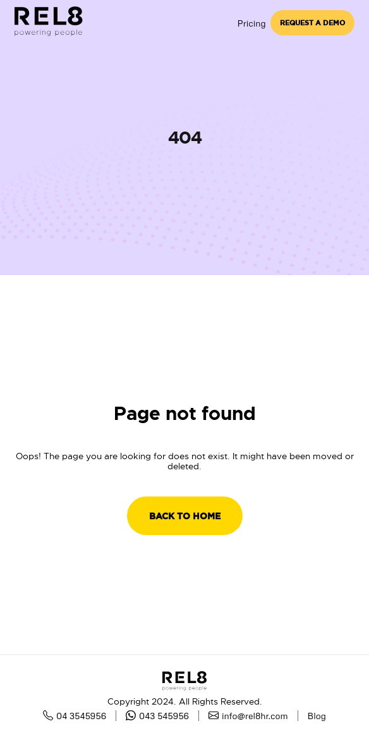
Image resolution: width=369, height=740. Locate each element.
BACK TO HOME (185, 516)
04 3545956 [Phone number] (74, 715)
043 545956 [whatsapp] (157, 715)
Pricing (252, 23)
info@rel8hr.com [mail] (248, 715)
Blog (317, 715)
